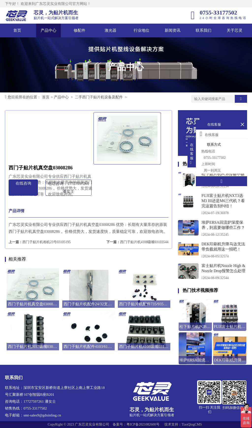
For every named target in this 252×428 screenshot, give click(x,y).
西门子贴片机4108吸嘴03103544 (144, 242)
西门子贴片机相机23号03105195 (46, 242)
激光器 (110, 30)
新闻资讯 (172, 30)
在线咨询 (23, 183)
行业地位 (141, 30)
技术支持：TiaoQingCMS (183, 424)
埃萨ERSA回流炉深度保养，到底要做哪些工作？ (223, 225)
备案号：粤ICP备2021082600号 (136, 424)
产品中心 (48, 30)
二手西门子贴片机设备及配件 (99, 97)
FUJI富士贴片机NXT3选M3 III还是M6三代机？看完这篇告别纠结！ (223, 200)
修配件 (79, 30)
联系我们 (203, 30)
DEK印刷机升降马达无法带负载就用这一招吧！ (223, 246)
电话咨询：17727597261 (68, 187)
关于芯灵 (234, 30)
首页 (17, 30)
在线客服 (209, 133)
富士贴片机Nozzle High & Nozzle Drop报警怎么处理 (223, 268)
